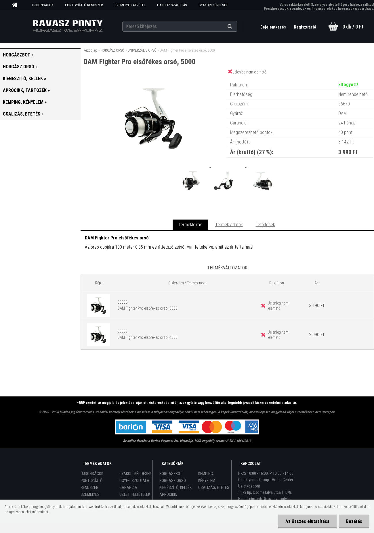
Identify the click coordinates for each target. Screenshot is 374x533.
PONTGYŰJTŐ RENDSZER (84, 5)
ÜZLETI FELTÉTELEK (134, 494)
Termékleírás (190, 224)
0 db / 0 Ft (352, 27)
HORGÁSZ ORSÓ (112, 50)
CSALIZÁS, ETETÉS (213, 487)
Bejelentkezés (273, 27)
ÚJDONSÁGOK (43, 5)
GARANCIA (128, 487)
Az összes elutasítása (307, 521)
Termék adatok (229, 224)
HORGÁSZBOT (170, 473)
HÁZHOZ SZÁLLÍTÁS (172, 5)
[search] (237, 26)
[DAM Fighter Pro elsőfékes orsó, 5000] (153, 79)
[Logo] (67, 26)
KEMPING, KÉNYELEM (206, 477)
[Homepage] (16, 5)
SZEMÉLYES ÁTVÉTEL (130, 5)
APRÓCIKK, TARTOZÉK (168, 498)
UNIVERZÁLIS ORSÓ (142, 50)
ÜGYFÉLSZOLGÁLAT (135, 480)
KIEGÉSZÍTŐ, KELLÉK (175, 487)
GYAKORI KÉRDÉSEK (213, 5)
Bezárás (354, 521)
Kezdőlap (90, 50)
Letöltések (265, 224)
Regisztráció (305, 27)
